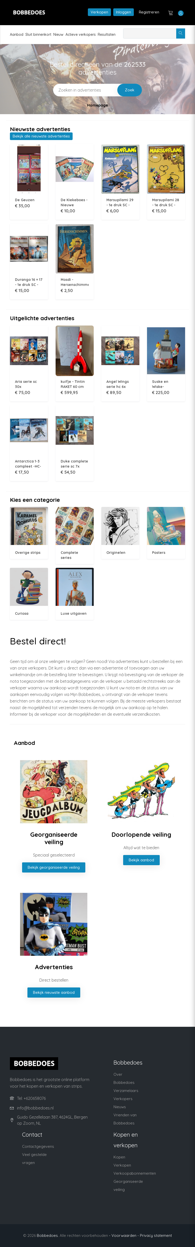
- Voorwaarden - (124, 1235)
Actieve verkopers (81, 34)
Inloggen (123, 12)
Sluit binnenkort (38, 34)
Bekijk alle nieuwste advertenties (41, 136)
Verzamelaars (125, 1090)
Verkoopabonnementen (134, 1173)
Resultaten (107, 34)
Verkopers (123, 1098)
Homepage (97, 105)
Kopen (119, 1157)
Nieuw (58, 34)
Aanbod (16, 34)
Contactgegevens (38, 1146)
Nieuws (119, 1106)
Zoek (129, 90)
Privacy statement (156, 1235)
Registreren (149, 12)
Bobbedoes (47, 1235)
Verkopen (99, 12)
